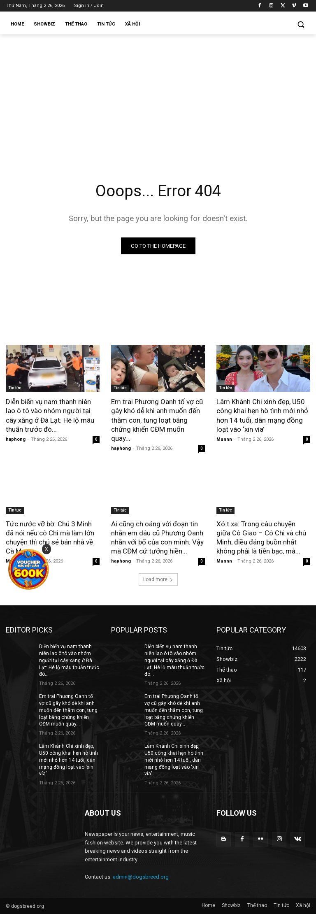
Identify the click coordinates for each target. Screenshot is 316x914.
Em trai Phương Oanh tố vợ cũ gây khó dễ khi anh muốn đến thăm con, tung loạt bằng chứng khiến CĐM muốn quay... (157, 420)
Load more (158, 579)
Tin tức (14, 388)
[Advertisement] (158, 95)
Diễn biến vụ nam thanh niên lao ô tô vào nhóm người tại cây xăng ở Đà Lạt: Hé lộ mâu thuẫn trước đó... (50, 415)
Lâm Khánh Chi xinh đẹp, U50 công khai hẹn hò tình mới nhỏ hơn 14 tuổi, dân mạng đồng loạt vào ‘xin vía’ (262, 415)
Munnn (224, 439)
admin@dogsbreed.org (141, 877)
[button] (300, 24)
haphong (16, 439)
